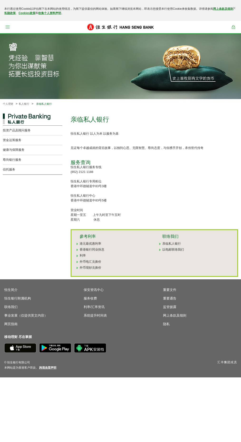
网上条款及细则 (223, 8)
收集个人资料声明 (49, 13)
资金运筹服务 (12, 140)
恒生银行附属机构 (17, 298)
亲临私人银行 (171, 243)
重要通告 (169, 298)
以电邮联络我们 (173, 249)
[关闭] (234, 8)
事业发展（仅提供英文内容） (26, 315)
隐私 (166, 324)
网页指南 (11, 324)
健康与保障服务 (13, 150)
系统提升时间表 (95, 315)
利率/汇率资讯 (94, 307)
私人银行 (24, 103)
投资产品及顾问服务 (17, 130)
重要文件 (169, 290)
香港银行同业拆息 (92, 249)
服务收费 (90, 298)
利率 (83, 255)
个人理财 (8, 103)
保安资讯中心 (94, 290)
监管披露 (169, 307)
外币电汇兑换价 (90, 261)
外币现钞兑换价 (90, 267)
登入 (233, 27)
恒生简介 (11, 290)
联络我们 (11, 307)
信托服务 (9, 169)
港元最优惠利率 (90, 243)
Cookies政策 (27, 13)
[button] (7, 27)
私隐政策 (10, 13)
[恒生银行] (120, 27)
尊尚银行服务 (12, 160)
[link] (47, 367)
